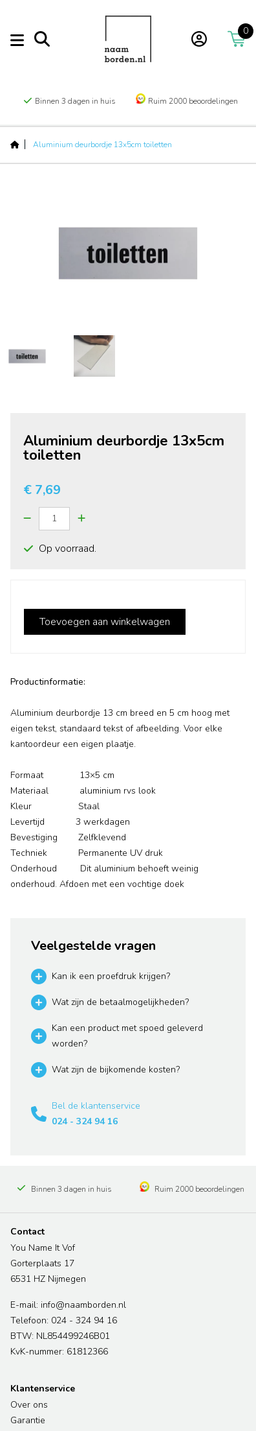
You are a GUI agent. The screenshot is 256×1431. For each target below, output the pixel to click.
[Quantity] (54, 518)
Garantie (27, 1420)
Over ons (29, 1405)
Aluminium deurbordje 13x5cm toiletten (102, 144)
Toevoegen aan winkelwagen (104, 622)
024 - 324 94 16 (85, 1121)
